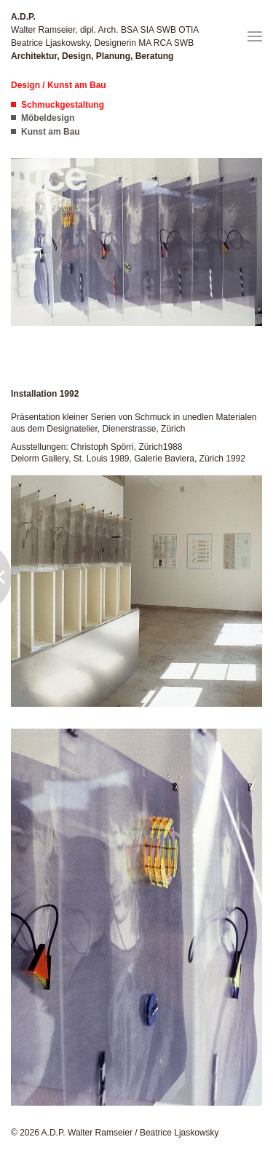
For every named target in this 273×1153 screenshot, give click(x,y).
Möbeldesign (47, 118)
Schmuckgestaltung (62, 105)
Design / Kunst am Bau (58, 85)
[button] (255, 36)
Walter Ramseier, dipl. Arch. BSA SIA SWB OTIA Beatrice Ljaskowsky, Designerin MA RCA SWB (105, 36)
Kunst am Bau (50, 132)
